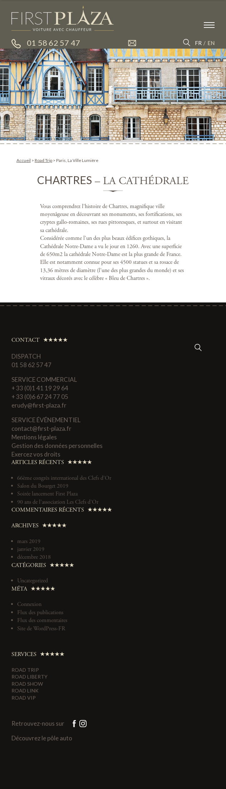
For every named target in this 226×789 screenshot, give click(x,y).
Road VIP (23, 698)
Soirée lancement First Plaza (47, 494)
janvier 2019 (30, 549)
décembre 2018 (34, 557)
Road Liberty (29, 677)
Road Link (25, 690)
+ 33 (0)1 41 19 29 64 (39, 388)
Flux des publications (40, 612)
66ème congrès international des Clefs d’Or (64, 478)
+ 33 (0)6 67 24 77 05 (39, 396)
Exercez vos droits (35, 454)
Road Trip (43, 160)
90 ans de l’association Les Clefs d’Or (57, 502)
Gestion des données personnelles (57, 445)
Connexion (29, 604)
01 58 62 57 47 (31, 365)
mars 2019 (28, 541)
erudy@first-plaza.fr (39, 405)
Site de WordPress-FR (41, 628)
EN (211, 43)
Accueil (23, 160)
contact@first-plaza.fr (41, 428)
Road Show (27, 684)
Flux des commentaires (42, 620)
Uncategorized (32, 581)
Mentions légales (34, 437)
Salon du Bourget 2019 (42, 486)
